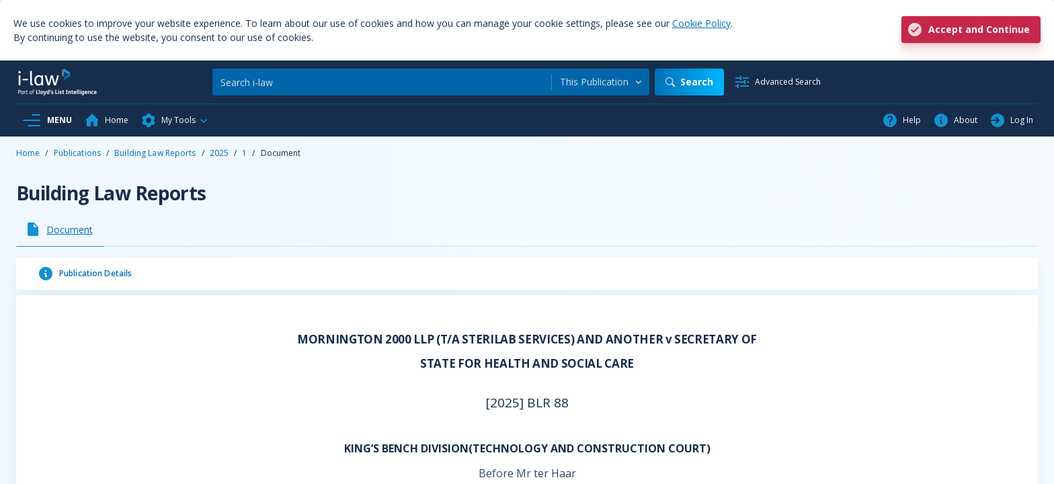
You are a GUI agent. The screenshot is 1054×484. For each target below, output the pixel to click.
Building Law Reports (155, 153)
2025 (219, 153)
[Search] (381, 82)
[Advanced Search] (777, 82)
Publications (77, 153)
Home (28, 153)
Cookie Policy (701, 23)
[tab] (60, 229)
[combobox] (600, 82)
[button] (175, 120)
